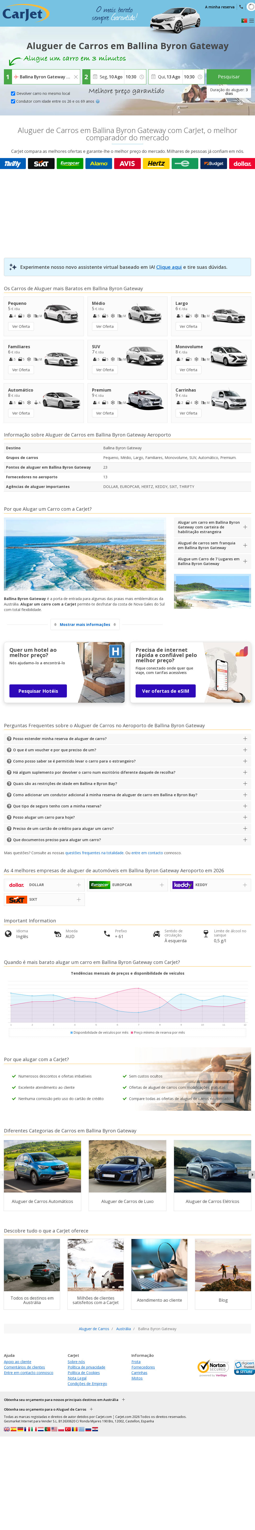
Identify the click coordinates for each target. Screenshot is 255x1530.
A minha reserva (220, 6)
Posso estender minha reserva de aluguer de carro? (60, 738)
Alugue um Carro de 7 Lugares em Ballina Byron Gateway (209, 561)
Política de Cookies (84, 1372)
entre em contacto (147, 852)
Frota (136, 1361)
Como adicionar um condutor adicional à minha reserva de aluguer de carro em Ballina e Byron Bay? (105, 794)
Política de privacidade (86, 1367)
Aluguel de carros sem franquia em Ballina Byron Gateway (206, 545)
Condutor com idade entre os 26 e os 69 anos (58, 101)
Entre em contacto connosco (28, 1372)
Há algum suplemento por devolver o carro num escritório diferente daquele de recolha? (94, 772)
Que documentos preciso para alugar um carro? (57, 839)
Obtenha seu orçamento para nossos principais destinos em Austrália (61, 1399)
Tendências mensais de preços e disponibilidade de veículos (127, 973)
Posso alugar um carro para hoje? (44, 817)
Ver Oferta (21, 326)
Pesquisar (229, 76)
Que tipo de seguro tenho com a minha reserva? (57, 806)
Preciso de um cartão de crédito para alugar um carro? (63, 828)
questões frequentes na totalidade (94, 852)
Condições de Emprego (87, 1383)
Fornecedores (143, 1367)
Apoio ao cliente (17, 1361)
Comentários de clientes (24, 1367)
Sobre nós (76, 1361)
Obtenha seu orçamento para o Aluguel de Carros (45, 1409)
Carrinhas (139, 1372)
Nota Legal (77, 1378)
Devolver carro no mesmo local (43, 93)
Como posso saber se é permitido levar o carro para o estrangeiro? (74, 761)
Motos (137, 1378)
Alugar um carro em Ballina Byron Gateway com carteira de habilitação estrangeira (209, 527)
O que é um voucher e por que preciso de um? (54, 749)
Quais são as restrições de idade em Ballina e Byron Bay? (65, 783)
